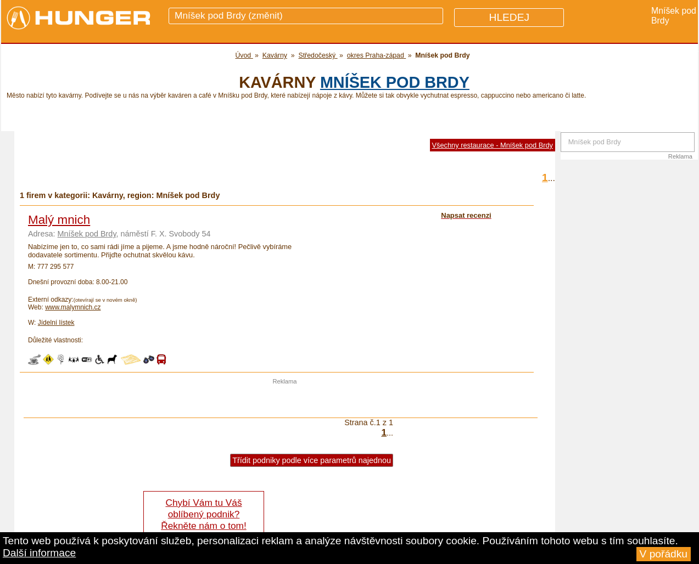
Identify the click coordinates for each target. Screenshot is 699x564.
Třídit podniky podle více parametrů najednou (311, 460)
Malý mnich (59, 220)
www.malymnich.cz (72, 307)
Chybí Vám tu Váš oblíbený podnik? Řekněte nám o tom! (203, 514)
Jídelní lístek (56, 322)
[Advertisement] (284, 401)
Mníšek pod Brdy (394, 82)
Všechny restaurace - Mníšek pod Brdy (492, 145)
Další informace (39, 553)
